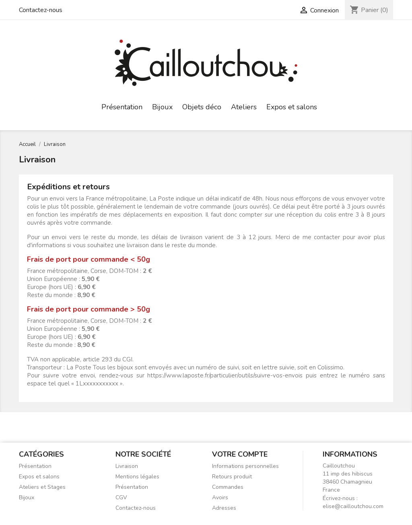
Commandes (227, 487)
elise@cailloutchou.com (353, 506)
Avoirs (220, 497)
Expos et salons (291, 107)
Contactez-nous (40, 10)
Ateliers (244, 107)
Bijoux (162, 107)
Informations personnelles (245, 466)
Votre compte (240, 454)
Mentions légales (137, 476)
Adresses (224, 508)
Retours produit (232, 476)
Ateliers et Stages (42, 487)
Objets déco (201, 107)
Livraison (126, 466)
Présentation (121, 107)
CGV (121, 497)
